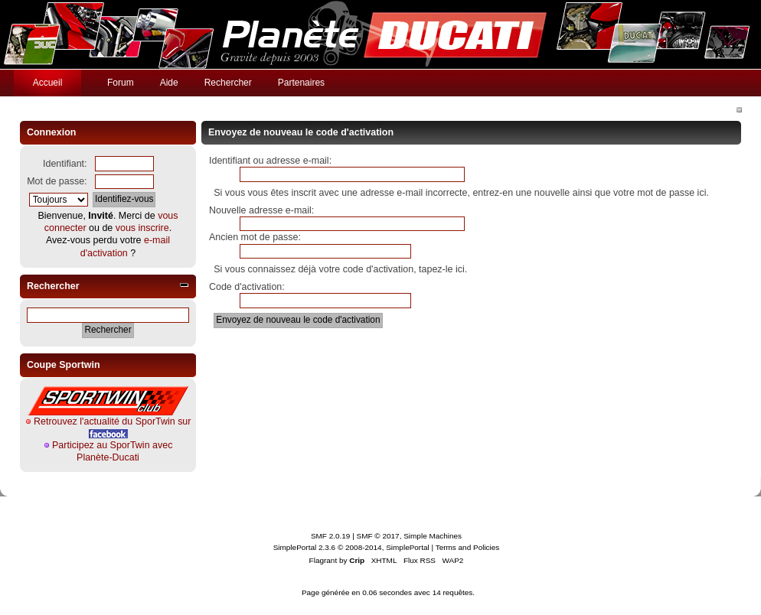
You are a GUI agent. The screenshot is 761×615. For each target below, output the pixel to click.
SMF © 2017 (378, 536)
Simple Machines (432, 536)
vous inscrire (142, 228)
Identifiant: (65, 163)
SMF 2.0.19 (331, 536)
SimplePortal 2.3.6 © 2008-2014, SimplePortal (351, 547)
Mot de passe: (57, 181)
